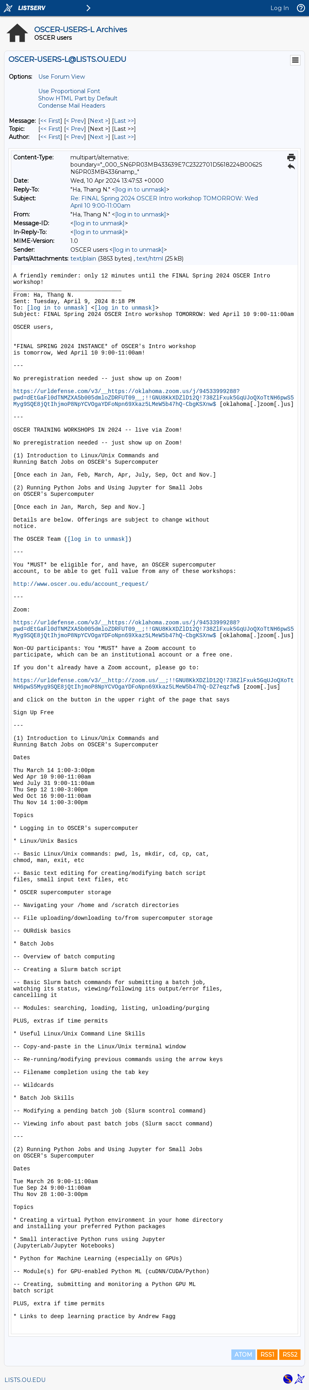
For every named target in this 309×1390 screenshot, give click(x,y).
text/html (149, 258)
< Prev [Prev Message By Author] (75, 137)
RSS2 (289, 1354)
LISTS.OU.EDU (24, 1380)
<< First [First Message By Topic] (50, 128)
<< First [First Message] (50, 120)
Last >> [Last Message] (124, 120)
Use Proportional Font (69, 91)
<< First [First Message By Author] (50, 137)
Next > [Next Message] (99, 120)
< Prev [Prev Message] (75, 120)
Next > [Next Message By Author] (99, 137)
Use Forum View (61, 76)
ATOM (243, 1354)
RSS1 (267, 1354)
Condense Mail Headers (71, 105)
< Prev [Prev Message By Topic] (75, 128)
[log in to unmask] (140, 189)
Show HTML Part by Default (77, 98)
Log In (279, 8)
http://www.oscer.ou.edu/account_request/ (80, 584)
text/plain (83, 258)
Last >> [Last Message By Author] (124, 137)
